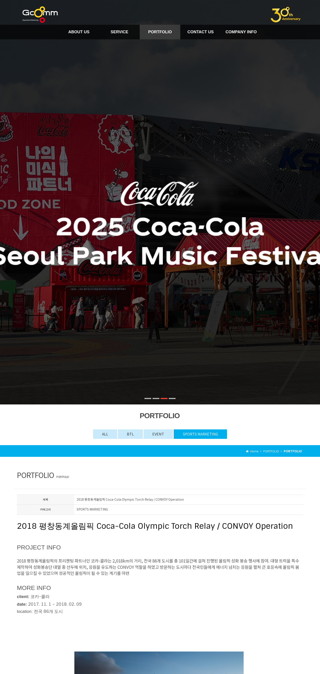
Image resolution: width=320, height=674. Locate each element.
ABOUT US (78, 32)
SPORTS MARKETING (200, 434)
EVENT (158, 434)
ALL (105, 434)
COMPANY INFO (241, 32)
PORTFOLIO (160, 32)
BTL (130, 434)
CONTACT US (200, 32)
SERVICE (119, 32)
